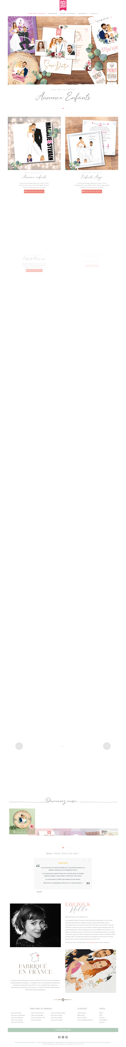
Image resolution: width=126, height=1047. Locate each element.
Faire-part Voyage (17, 1020)
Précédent (84, 860)
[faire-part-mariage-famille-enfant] (34, 147)
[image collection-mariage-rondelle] (23, 821)
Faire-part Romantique (58, 1013)
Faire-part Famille (56, 1017)
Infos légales (103, 1020)
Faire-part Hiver (16, 1013)
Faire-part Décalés (57, 1020)
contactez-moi (63, 1030)
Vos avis (102, 1017)
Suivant (89, 860)
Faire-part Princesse (37, 1013)
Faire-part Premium (17, 1022)
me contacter (91, 942)
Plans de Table (81, 1017)
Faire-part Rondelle (37, 1015)
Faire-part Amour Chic (38, 1017)
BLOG (101, 1013)
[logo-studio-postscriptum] (63, 5)
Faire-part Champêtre (18, 1015)
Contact (101, 1022)
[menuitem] (37, 13)
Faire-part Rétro (36, 1020)
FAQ (100, 1015)
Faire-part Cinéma (56, 1015)
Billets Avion (81, 1015)
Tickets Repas (81, 1013)
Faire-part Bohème (17, 1017)
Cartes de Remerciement (85, 1020)
